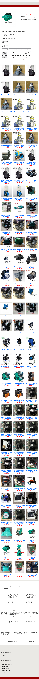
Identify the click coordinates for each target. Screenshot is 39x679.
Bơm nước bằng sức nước (30, 621)
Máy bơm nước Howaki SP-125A (6, 315)
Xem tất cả (36, 583)
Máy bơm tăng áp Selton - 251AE (31, 249)
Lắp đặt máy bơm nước (30, 641)
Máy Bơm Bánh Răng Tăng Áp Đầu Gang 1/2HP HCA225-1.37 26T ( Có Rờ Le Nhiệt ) (6, 181)
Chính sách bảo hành (5, 666)
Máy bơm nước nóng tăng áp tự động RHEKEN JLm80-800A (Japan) (6, 471)
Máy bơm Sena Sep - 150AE (19, 232)
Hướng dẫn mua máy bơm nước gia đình (8, 610)
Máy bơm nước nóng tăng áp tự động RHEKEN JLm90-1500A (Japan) (19, 471)
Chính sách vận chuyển (5, 668)
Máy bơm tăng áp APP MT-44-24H (6, 366)
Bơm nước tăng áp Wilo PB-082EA (19, 540)
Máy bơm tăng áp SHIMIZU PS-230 (6, 349)
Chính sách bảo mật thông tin (6, 672)
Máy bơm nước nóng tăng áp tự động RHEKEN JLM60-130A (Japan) (19, 453)
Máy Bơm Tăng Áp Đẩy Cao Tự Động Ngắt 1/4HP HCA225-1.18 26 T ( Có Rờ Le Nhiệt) (31, 163)
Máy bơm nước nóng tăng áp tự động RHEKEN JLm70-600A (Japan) (32, 453)
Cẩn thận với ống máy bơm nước (31, 617)
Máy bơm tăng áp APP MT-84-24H (19, 366)
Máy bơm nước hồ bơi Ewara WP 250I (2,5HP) (13, 602)
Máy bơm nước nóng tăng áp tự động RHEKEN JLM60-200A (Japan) (19, 523)
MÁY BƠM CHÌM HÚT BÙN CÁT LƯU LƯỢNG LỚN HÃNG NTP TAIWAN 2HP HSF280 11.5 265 (13, 596)
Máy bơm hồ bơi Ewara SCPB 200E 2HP (30, 602)
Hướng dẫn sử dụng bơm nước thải (12, 617)
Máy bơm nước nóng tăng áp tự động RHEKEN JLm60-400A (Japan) (32, 435)
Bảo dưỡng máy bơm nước (12, 641)
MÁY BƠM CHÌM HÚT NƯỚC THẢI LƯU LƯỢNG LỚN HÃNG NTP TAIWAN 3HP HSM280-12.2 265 (31, 596)
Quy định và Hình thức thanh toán (7, 664)
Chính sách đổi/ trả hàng (6, 670)
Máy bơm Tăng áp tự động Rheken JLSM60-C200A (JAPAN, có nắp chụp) (6, 453)
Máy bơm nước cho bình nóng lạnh (12, 638)
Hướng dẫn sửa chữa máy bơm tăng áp (8, 630)
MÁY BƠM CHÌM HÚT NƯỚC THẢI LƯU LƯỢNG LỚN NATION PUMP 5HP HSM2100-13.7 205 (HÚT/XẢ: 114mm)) (18, 588)
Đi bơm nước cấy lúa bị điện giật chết (13, 622)
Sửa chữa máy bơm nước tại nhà (31, 638)
